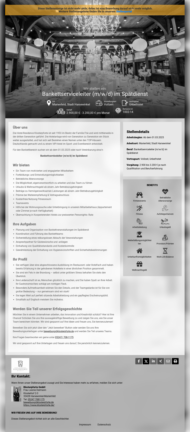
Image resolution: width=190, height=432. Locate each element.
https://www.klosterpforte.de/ (39, 405)
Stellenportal (124, 11)
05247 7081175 (36, 399)
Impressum (85, 424)
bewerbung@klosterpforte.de (59, 331)
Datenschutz (104, 424)
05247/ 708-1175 (64, 337)
